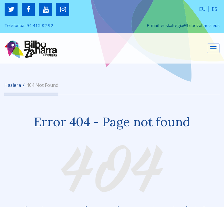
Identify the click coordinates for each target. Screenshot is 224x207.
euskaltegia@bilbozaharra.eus (190, 25)
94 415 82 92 (39, 25)
